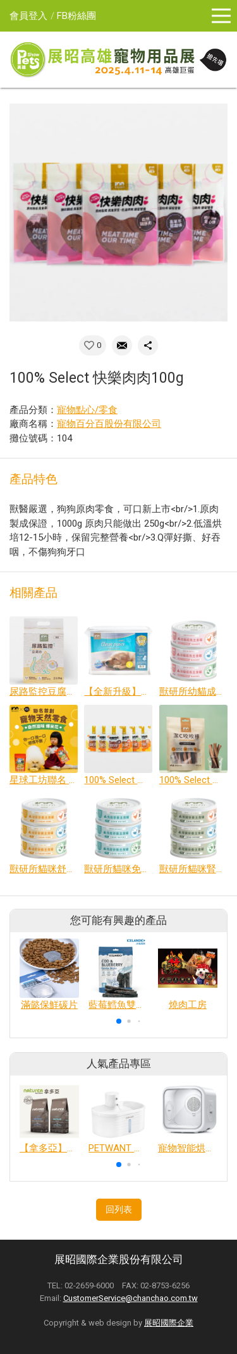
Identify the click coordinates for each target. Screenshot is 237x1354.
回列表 (119, 1209)
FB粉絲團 (76, 15)
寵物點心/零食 (87, 410)
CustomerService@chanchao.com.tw (130, 1298)
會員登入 (28, 15)
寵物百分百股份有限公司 (109, 423)
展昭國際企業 (168, 1322)
